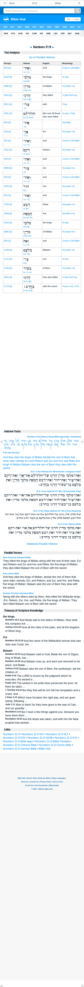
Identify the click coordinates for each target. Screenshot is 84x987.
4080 (6, 86)
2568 (6, 213)
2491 (6, 113)
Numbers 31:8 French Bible (55, 745)
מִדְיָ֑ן (36, 444)
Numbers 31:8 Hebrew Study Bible (43, 437)
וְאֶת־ (76, 440)
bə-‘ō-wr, (27, 272)
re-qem (26, 154)
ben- (25, 263)
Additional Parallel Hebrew (42, 543)
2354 (6, 186)
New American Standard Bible (17, 557)
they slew (60, 464)
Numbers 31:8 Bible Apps (18, 741)
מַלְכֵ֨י (69, 440)
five (78, 460)
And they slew (11, 457)
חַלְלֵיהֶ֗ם (43, 440)
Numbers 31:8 (11, 734)
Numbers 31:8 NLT (57, 734)
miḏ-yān (27, 90)
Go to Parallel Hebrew (42, 57)
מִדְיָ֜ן (63, 440)
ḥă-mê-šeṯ (27, 217)
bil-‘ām (26, 254)
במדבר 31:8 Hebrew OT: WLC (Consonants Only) (58, 491)
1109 (6, 249)
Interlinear (75, 437)
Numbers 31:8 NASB (40, 737)
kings (6, 464)
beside (47, 457)
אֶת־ (35, 440)
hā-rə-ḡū (27, 99)
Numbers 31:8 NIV (33, 734)
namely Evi (22, 460)
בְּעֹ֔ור (12, 444)
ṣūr (24, 172)
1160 (6, 268)
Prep (64, 104)
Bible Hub (44, 748)
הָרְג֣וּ (56, 440)
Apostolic (64, 437)
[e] (9, 67)
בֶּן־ (18, 444)
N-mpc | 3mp (68, 113)
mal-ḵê (26, 81)
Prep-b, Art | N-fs (70, 286)
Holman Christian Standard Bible (18, 593)
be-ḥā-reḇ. (28, 290)
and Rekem (36, 460)
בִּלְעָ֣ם (24, 444)
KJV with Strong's (11, 452)
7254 (6, 204)
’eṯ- (25, 126)
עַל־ (50, 440)
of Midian (37, 457)
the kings (25, 457)
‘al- (24, 108)
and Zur (48, 460)
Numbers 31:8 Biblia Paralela (52, 741)
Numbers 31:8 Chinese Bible (20, 745)
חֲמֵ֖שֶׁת (49, 444)
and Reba (69, 460)
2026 (6, 95)
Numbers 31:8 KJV (66, 737)
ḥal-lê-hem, (28, 117)
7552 (6, 149)
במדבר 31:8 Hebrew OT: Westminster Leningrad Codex (56, 471)
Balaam (25, 464)
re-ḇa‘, (26, 208)
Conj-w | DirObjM (70, 67)
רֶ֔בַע (56, 444)
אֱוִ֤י (29, 440)
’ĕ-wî (25, 135)
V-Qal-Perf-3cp (69, 95)
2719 (6, 286)
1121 (6, 259)
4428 (6, 77)
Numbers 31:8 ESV (14, 737)
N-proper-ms (68, 86)
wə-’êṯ (26, 245)
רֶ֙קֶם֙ (17, 440)
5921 (6, 104)
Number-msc (68, 213)
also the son (38, 464)
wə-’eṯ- (26, 72)
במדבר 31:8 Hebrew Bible (69, 524)
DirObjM (66, 122)
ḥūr (24, 190)
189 (6, 131)
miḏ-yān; (27, 236)
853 (6, 67)
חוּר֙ (68, 444)
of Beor (50, 464)
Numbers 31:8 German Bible (20, 748)
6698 (6, 168)
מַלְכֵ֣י (42, 444)
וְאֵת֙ (30, 444)
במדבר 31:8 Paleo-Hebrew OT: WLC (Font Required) (57, 511)
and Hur (58, 460)
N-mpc (65, 77)
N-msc (65, 259)
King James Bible (11, 573)
